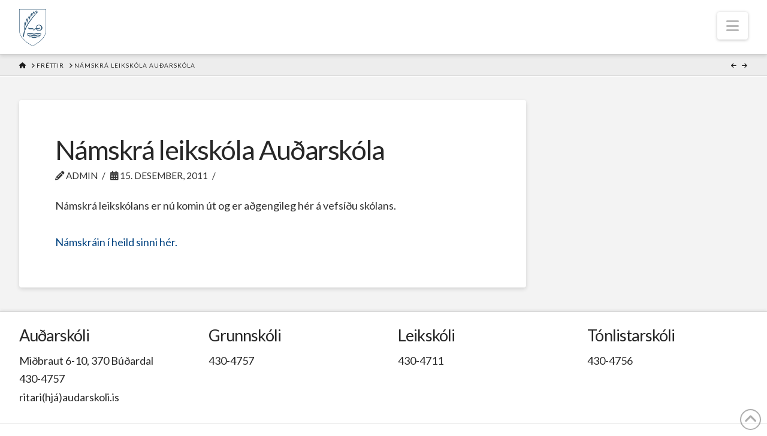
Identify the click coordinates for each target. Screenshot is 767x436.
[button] (732, 26)
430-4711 (420, 360)
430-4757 (42, 378)
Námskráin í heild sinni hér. (116, 242)
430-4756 (610, 360)
